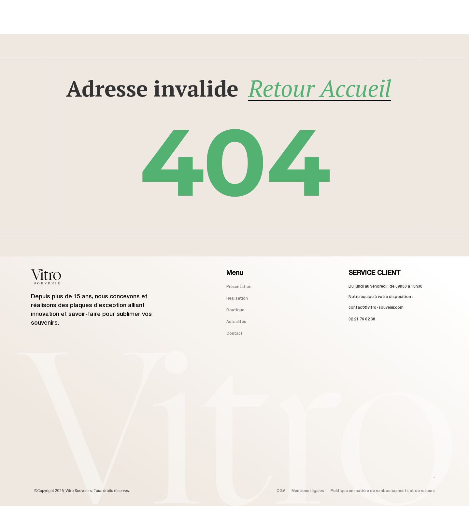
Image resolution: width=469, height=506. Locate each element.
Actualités (236, 322)
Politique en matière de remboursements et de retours (383, 491)
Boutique (235, 310)
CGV (281, 491)
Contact (234, 333)
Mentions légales (307, 491)
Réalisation (237, 298)
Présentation (238, 287)
